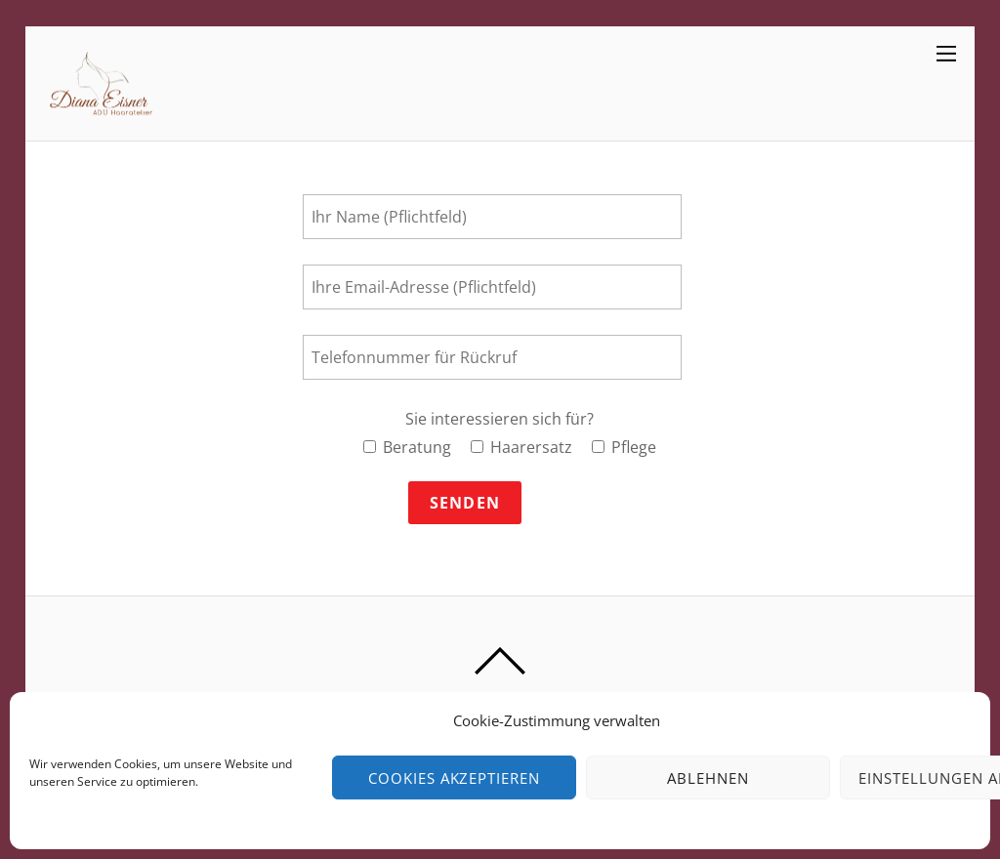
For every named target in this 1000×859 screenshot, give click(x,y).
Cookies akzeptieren (454, 778)
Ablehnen (708, 778)
